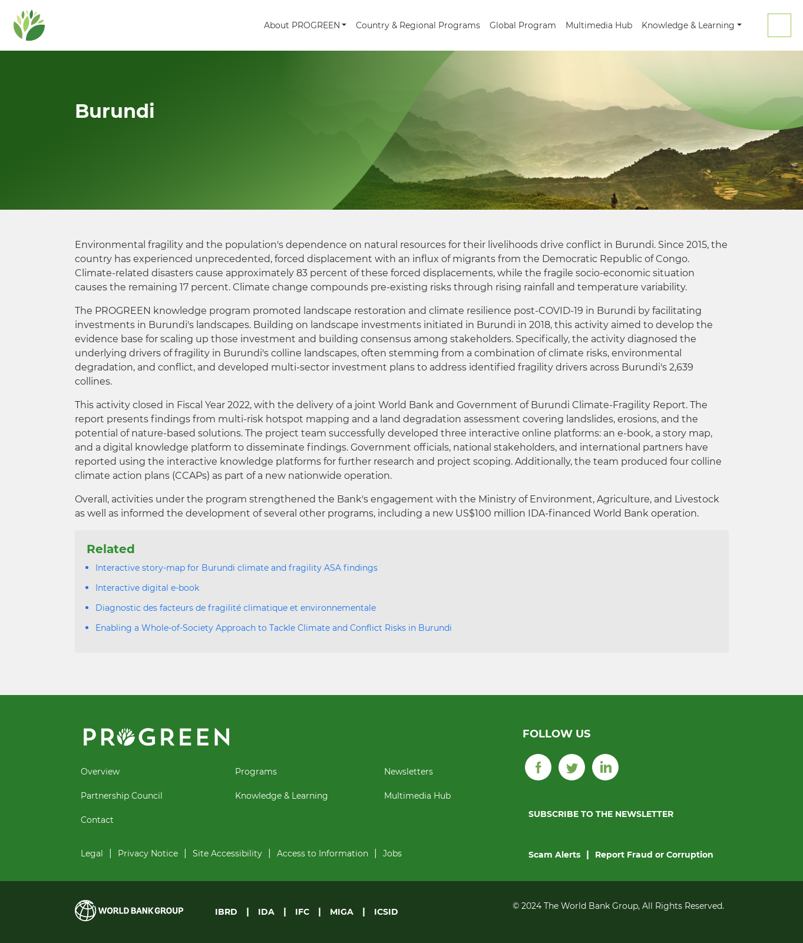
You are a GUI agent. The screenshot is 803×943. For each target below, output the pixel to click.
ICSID (386, 911)
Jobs (392, 853)
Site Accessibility (227, 853)
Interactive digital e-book (147, 588)
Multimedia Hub (599, 25)
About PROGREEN (302, 25)
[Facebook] (538, 766)
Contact (97, 820)
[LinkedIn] (605, 766)
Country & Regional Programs (418, 25)
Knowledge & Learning (688, 25)
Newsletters (408, 771)
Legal (92, 853)
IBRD (226, 911)
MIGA (341, 911)
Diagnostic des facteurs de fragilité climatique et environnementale (235, 608)
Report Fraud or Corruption (654, 854)
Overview (100, 771)
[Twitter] (571, 766)
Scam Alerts (554, 854)
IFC (302, 911)
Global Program (523, 25)
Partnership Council (122, 795)
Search (779, 25)
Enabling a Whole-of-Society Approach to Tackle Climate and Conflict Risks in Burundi (273, 628)
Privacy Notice (148, 853)
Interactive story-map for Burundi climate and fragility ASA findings (236, 568)
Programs (256, 771)
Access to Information (322, 853)
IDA (266, 911)
